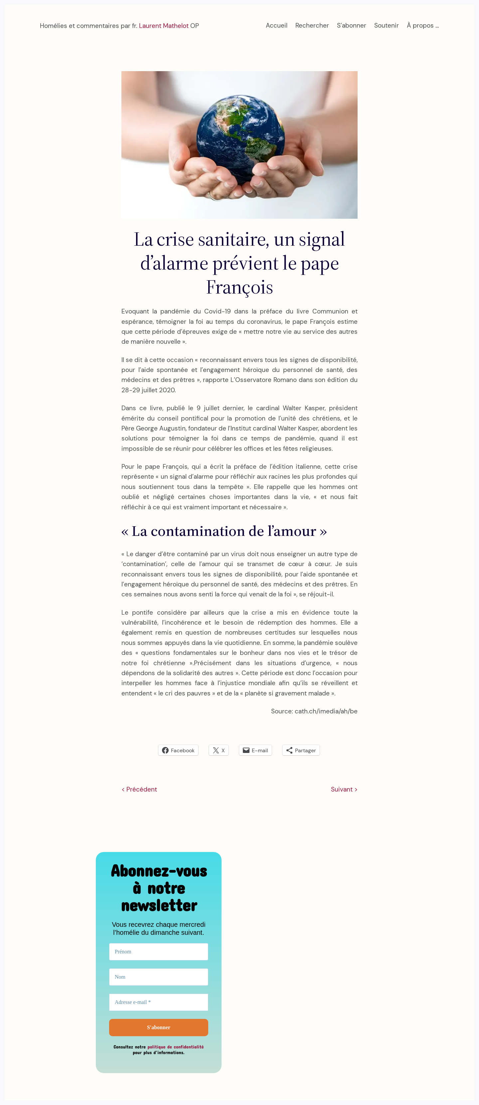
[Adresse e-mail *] (158, 1002)
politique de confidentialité (175, 1046)
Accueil (276, 25)
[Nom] (158, 977)
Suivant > (344, 789)
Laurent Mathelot (164, 26)
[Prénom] (158, 951)
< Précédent (139, 789)
